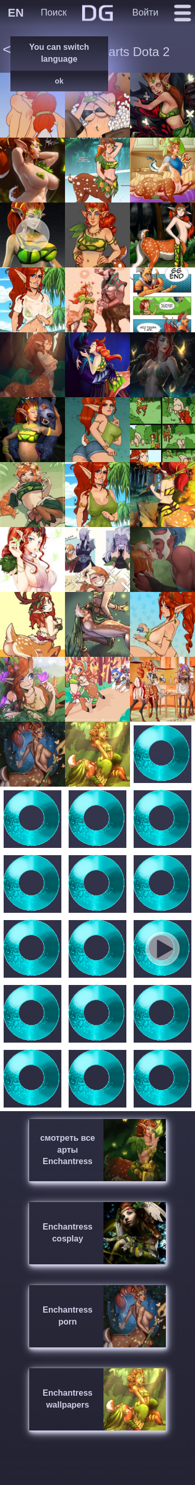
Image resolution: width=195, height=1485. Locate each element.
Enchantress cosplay (68, 1232)
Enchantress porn (68, 1315)
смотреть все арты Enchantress (67, 1149)
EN (16, 12)
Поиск (54, 12)
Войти (145, 12)
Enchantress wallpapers (68, 1398)
